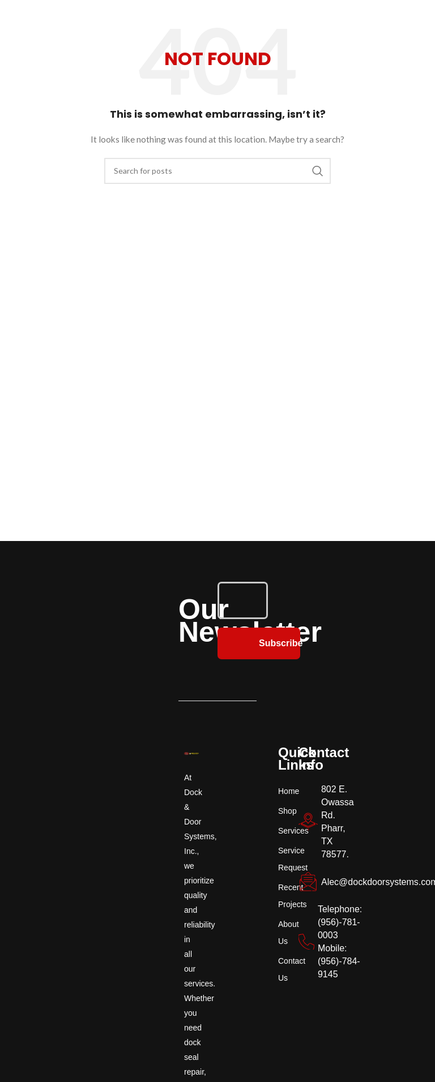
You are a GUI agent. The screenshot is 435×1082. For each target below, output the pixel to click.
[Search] (217, 171)
